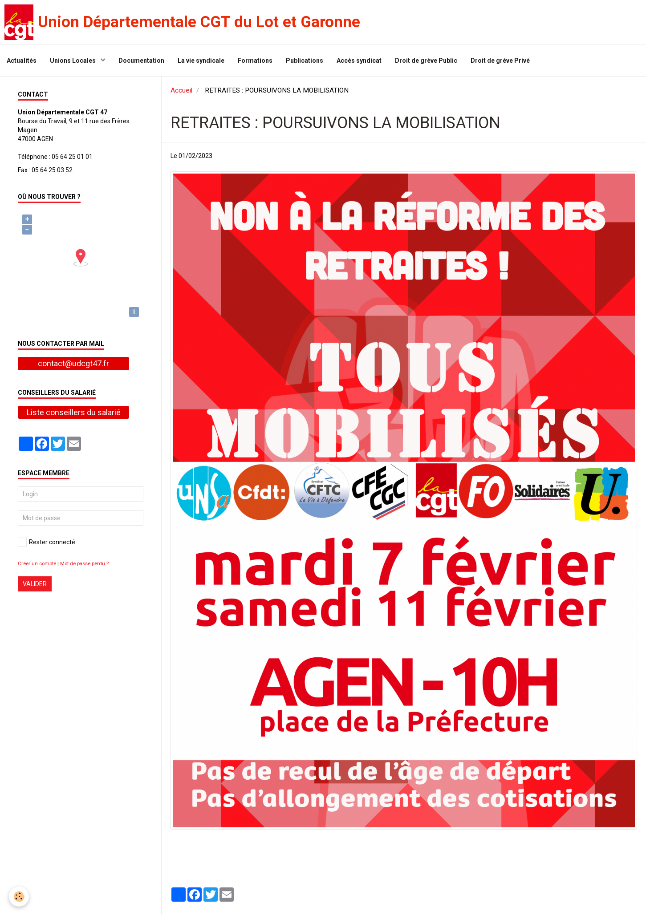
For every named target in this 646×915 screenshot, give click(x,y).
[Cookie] (19, 897)
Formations (255, 60)
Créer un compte (37, 564)
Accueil (181, 90)
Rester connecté (46, 542)
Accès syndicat (359, 60)
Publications (304, 60)
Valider (35, 583)
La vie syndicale (201, 60)
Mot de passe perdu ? (84, 564)
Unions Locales (73, 60)
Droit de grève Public (426, 60)
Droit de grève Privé (500, 60)
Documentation (141, 60)
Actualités (22, 60)
